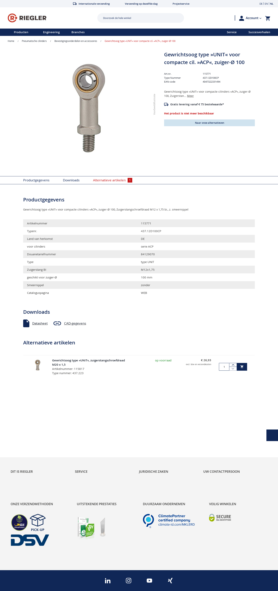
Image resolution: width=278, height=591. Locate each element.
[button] (253, 18)
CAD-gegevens (75, 323)
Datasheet (40, 323)
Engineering (51, 32)
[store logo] (51, 18)
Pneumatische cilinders (34, 40)
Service (232, 32)
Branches (78, 32)
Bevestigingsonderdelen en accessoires (75, 40)
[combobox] (137, 18)
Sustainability (20, 425)
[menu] (108, 32)
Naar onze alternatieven (209, 122)
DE (261, 3)
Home (11, 40)
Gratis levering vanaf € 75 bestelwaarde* (197, 104)
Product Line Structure (27, 438)
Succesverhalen (259, 32)
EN (266, 3)
